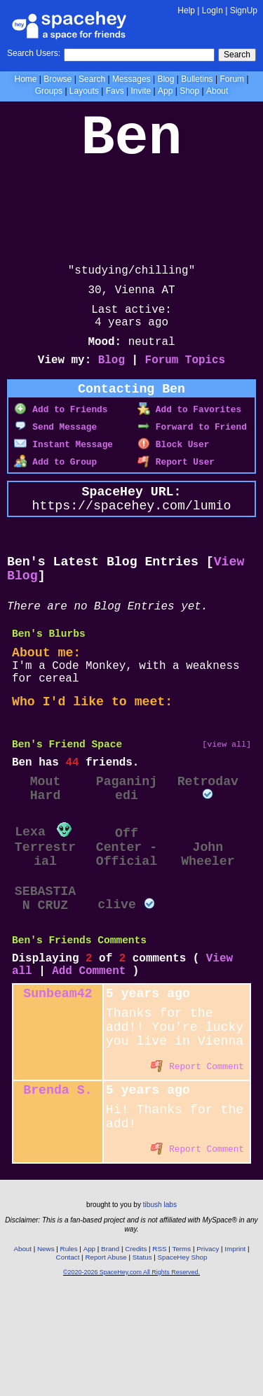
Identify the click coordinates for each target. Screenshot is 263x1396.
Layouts (84, 91)
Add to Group (55, 485)
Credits (136, 1351)
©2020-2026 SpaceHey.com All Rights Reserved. (131, 1374)
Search (237, 54)
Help (186, 10)
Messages (131, 79)
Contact (68, 1359)
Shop (189, 91)
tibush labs (160, 1307)
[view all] (226, 796)
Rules (69, 1351)
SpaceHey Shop (183, 1359)
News (46, 1351)
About (217, 91)
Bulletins (197, 79)
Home (25, 79)
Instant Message (63, 467)
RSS (159, 1351)
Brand (110, 1351)
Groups (48, 91)
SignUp (243, 10)
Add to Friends (60, 432)
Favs (115, 91)
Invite (140, 91)
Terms (182, 1351)
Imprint (234, 1351)
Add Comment (89, 1051)
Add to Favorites (189, 432)
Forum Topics (185, 380)
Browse (57, 79)
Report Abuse (105, 1359)
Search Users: (33, 53)
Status (142, 1359)
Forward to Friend (192, 450)
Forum (232, 79)
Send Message (55, 450)
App (165, 91)
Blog (165, 79)
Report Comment (197, 1159)
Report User (176, 485)
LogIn (212, 10)
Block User (173, 467)
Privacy (207, 1351)
